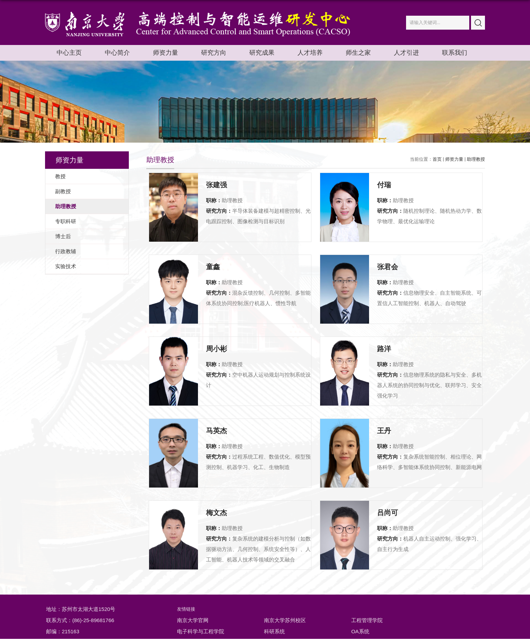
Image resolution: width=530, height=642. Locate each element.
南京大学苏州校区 (285, 620)
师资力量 (165, 52)
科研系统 (274, 631)
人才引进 (406, 52)
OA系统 (360, 631)
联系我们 (454, 52)
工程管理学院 (367, 620)
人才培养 (310, 52)
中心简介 (117, 52)
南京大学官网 (192, 620)
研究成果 (261, 52)
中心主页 (69, 52)
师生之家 (358, 52)
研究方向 (213, 52)
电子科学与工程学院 (200, 631)
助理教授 (476, 159)
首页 (437, 159)
